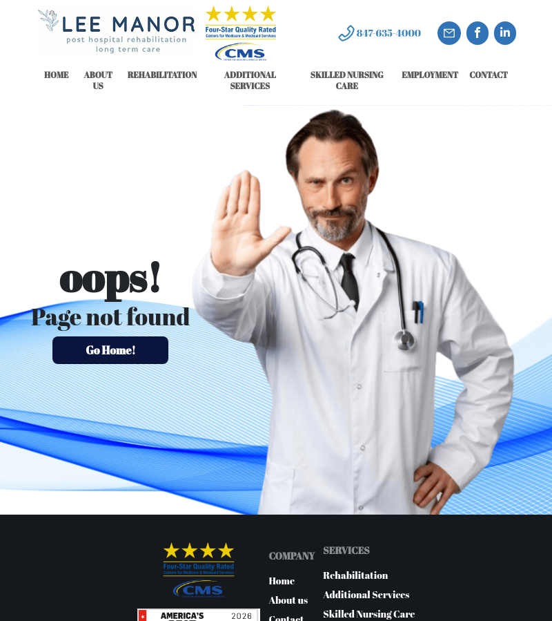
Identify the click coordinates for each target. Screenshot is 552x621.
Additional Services (366, 594)
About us (288, 599)
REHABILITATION (162, 74)
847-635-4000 (389, 32)
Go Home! (110, 350)
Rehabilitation (355, 575)
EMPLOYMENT (430, 74)
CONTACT (488, 74)
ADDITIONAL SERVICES (250, 80)
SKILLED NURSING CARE (347, 80)
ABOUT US (97, 80)
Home (281, 580)
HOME (56, 74)
